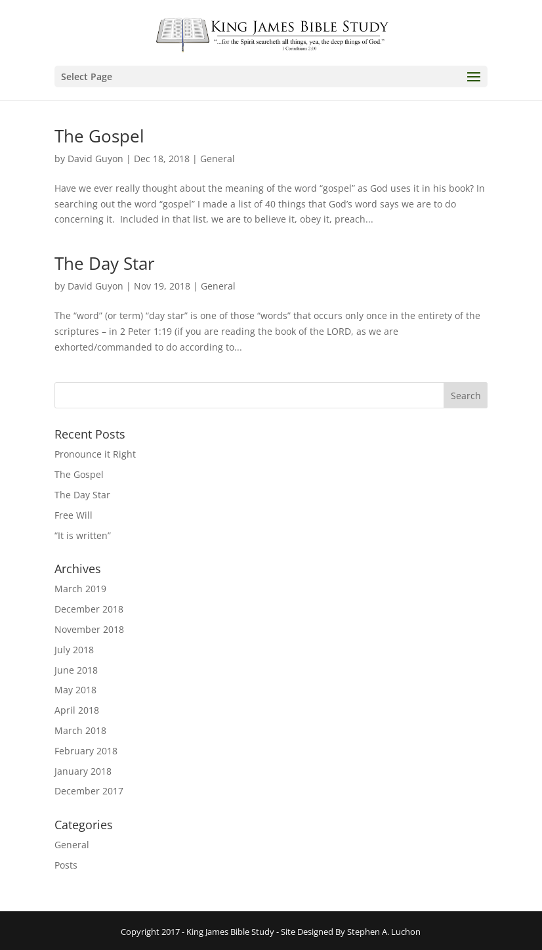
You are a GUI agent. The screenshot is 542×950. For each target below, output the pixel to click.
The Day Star (104, 263)
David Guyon (95, 158)
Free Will (73, 515)
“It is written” (82, 535)
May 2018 (75, 689)
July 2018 (74, 649)
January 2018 (83, 771)
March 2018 (80, 730)
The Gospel (99, 136)
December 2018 (88, 609)
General (217, 158)
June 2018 (76, 670)
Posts (65, 865)
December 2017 (88, 791)
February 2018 (85, 751)
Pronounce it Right (95, 454)
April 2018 (76, 710)
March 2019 (80, 588)
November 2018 (89, 629)
